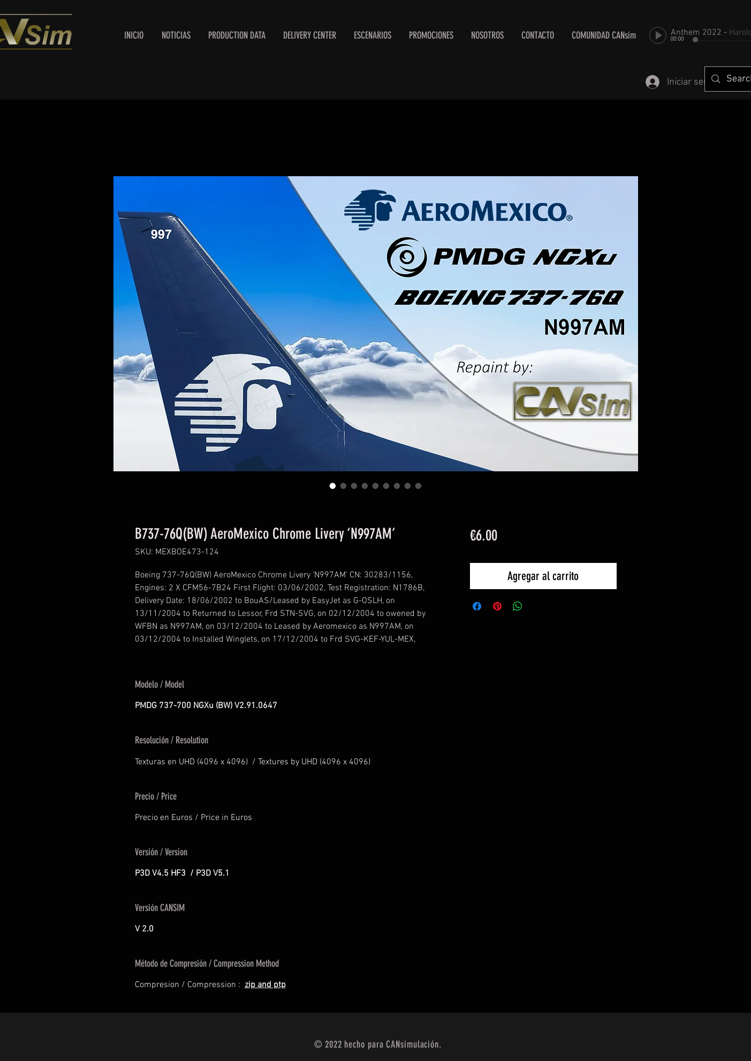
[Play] (657, 35)
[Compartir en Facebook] (477, 606)
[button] (310, 35)
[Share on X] (538, 606)
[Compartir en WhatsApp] (517, 606)
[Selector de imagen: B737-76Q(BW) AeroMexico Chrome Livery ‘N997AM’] (333, 485)
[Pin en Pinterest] (497, 606)
